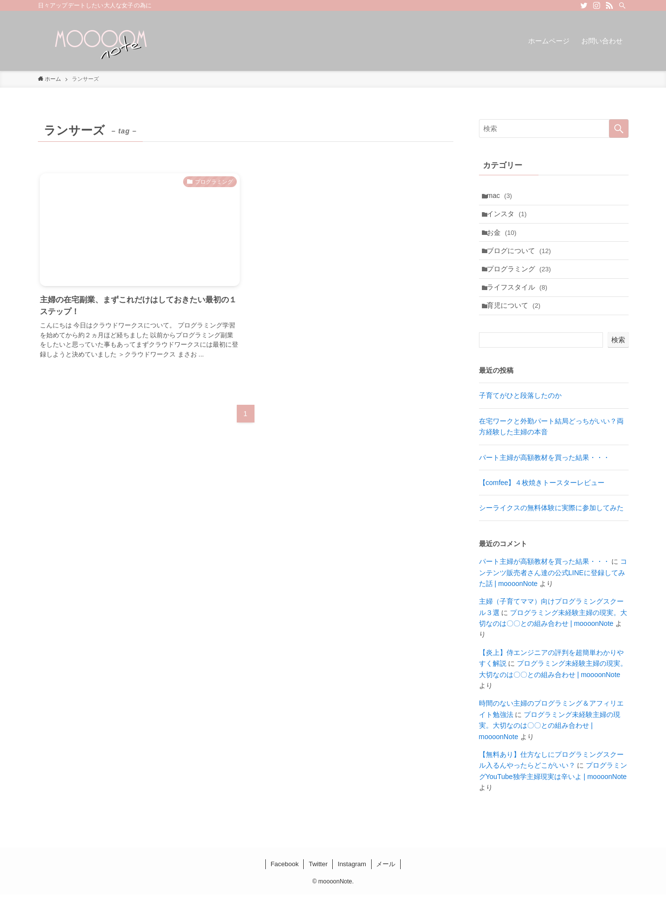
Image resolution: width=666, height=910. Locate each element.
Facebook (285, 879)
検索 (618, 355)
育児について (516, 320)
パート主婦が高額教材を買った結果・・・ (544, 473)
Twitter (318, 879)
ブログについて (521, 258)
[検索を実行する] (619, 128)
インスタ (509, 217)
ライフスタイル (519, 299)
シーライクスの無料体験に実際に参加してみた (551, 523)
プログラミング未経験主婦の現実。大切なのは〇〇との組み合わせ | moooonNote (550, 741)
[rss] (609, 5)
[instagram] (596, 5)
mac (501, 197)
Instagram (352, 879)
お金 (504, 238)
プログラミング (521, 279)
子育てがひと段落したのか (520, 411)
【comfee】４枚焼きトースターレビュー (542, 498)
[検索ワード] (554, 128)
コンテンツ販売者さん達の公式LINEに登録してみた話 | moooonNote (553, 588)
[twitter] (583, 5)
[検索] (622, 5)
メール (385, 879)
